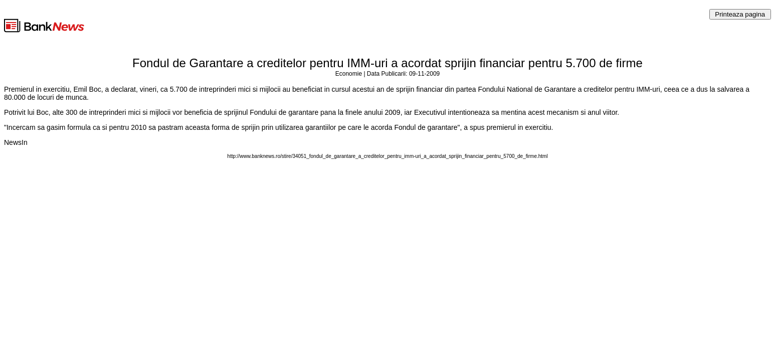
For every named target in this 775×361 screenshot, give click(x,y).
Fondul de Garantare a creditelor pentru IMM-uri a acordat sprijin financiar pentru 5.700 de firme (387, 63)
